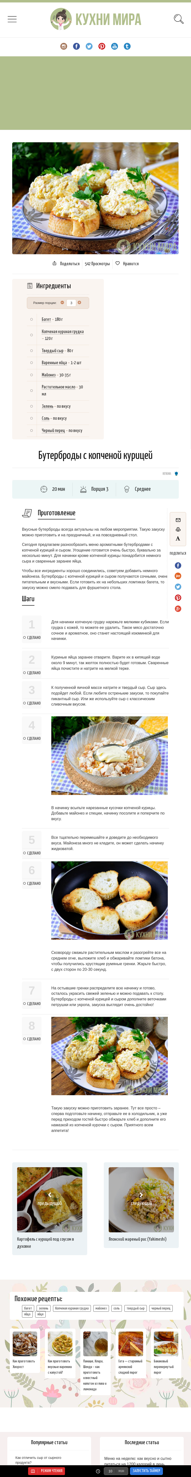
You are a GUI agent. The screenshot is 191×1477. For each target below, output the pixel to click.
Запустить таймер (146, 1471)
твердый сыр (136, 1308)
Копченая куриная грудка (63, 331)
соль (117, 1308)
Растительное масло (58, 387)
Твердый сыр (53, 350)
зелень (43, 1308)
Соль (45, 418)
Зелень (47, 406)
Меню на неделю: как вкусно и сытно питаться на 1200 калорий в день (137, 1461)
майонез (101, 1308)
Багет (46, 319)
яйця (40, 1314)
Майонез (49, 375)
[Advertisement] (95, 93)
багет (28, 1308)
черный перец (160, 1308)
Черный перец (53, 430)
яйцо (27, 1314)
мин (121, 1471)
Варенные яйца (54, 362)
